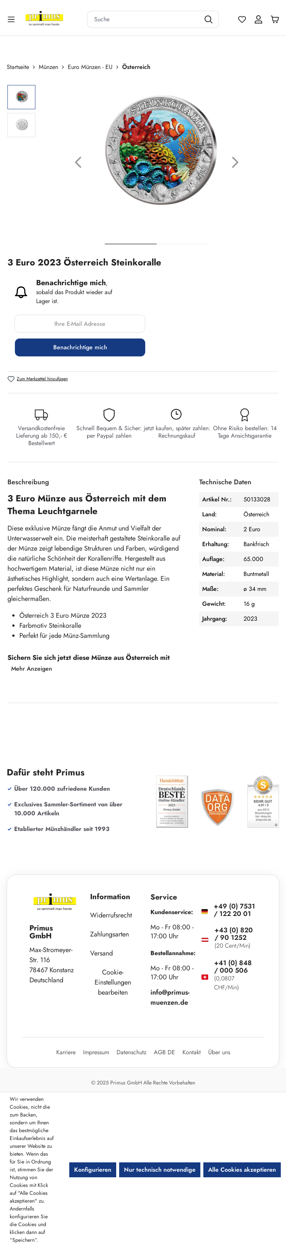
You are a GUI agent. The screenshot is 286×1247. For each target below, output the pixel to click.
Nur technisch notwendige (160, 1169)
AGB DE (164, 1052)
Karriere (66, 1052)
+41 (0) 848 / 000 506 (233, 966)
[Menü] (12, 19)
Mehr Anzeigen (31, 668)
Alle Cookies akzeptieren (242, 1169)
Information (110, 897)
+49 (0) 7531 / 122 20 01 (234, 910)
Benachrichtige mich (80, 347)
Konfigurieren (92, 1169)
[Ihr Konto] (258, 19)
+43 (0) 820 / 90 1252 (233, 933)
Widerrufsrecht (111, 915)
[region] (143, 164)
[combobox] (143, 19)
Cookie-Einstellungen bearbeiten (113, 982)
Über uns (219, 1052)
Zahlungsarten (109, 934)
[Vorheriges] (78, 164)
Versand (101, 953)
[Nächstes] (235, 164)
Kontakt (191, 1052)
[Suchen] (209, 19)
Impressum (96, 1052)
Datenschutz (131, 1052)
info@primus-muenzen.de (170, 997)
